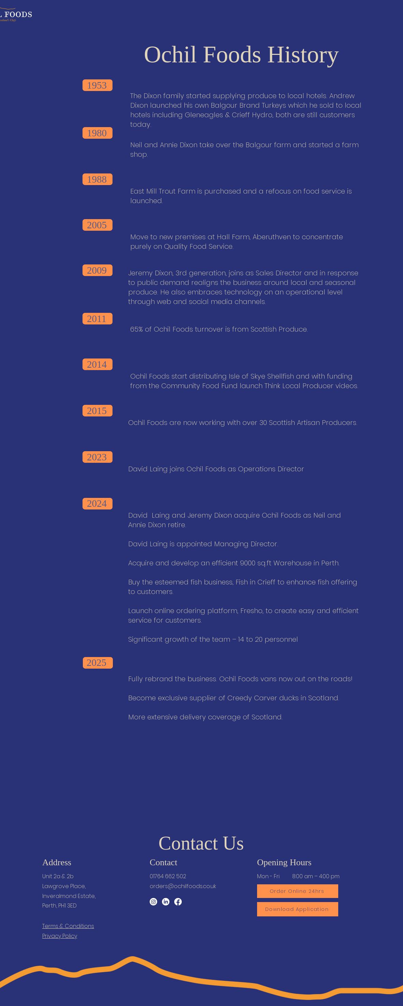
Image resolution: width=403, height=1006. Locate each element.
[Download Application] (297, 909)
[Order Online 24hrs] (297, 891)
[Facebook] (178, 901)
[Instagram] (153, 901)
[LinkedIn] (165, 901)
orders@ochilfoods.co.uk (183, 886)
